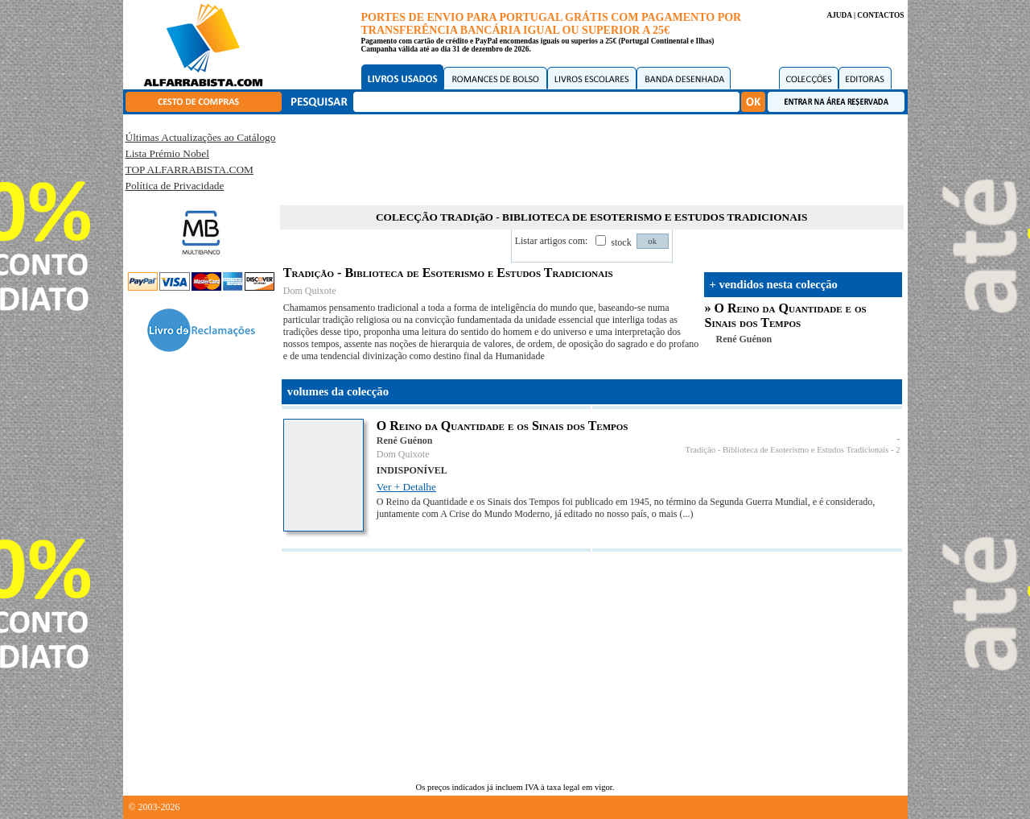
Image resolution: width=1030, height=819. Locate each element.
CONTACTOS (880, 15)
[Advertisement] (591, 157)
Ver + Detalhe (406, 487)
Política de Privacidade (175, 186)
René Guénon (744, 339)
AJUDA (838, 15)
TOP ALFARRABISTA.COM (189, 169)
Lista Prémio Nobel (167, 153)
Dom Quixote (309, 290)
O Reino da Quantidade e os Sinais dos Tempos (786, 315)
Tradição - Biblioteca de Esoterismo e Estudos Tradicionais (787, 449)
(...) (686, 513)
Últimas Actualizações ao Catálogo (201, 137)
